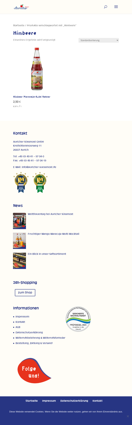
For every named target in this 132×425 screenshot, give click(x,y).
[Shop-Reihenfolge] (99, 40)
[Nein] (127, 416)
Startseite (18, 26)
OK (49, 418)
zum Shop (25, 292)
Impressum (22, 317)
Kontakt (20, 322)
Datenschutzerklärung (29, 332)
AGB (18, 327)
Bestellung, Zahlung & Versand (34, 343)
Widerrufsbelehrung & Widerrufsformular (40, 338)
